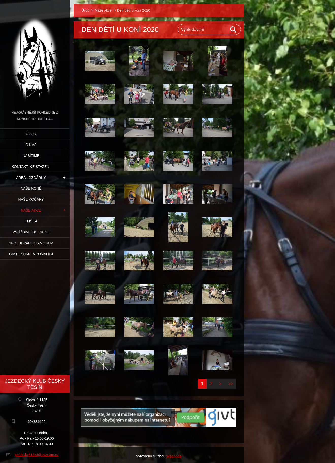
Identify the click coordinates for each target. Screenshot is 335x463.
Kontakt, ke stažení (31, 167)
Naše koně (31, 188)
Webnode (173, 456)
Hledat (233, 29)
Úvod (31, 134)
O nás (31, 145)
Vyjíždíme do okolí (31, 232)
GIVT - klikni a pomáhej (31, 254)
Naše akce (31, 210)
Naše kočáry (31, 199)
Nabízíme (31, 156)
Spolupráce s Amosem (31, 243)
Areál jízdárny (31, 177)
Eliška (31, 221)
